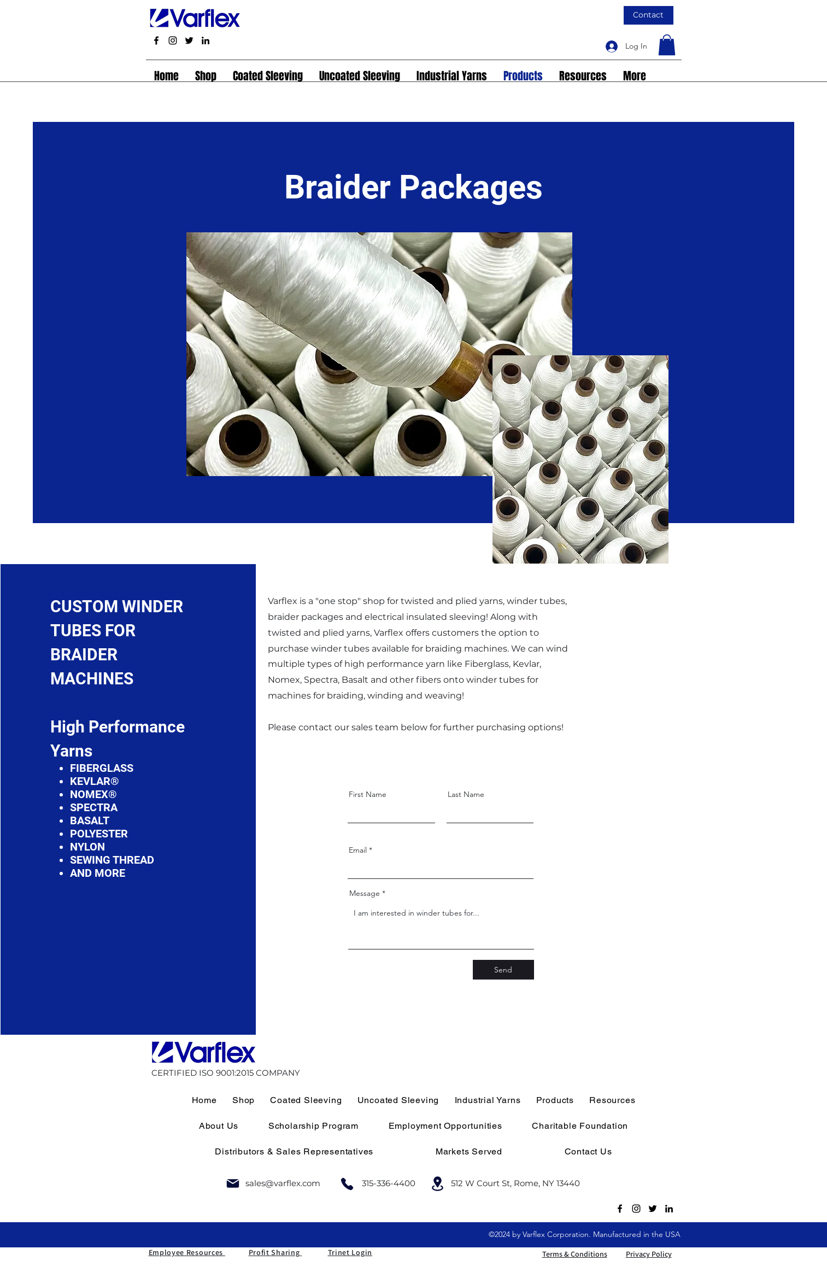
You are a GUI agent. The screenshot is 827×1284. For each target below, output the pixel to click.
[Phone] (347, 1184)
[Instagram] (172, 40)
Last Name (466, 794)
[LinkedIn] (205, 40)
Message (364, 893)
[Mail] (233, 1183)
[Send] (503, 970)
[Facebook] (156, 40)
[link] (667, 44)
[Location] (438, 1183)
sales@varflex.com (282, 1183)
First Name (367, 794)
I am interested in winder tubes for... (441, 925)
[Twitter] (189, 40)
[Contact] (648, 15)
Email (358, 850)
